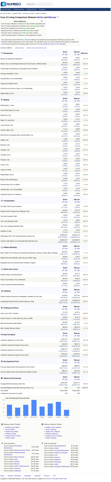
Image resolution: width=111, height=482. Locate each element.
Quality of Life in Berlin (12, 427)
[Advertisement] (97, 23)
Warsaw (52, 17)
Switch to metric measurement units (36, 48)
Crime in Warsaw (51, 429)
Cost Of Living (6, 9)
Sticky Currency (19, 48)
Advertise (37, 476)
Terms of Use (51, 478)
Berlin (40, 17)
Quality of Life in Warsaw (53, 427)
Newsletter (27, 476)
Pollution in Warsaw (52, 433)
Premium (42, 9)
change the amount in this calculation (54, 44)
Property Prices (19, 9)
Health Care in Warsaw (53, 431)
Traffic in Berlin (10, 438)
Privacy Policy (62, 478)
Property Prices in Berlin (13, 436)
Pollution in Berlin (10, 433)
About (2, 476)
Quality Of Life (31, 9)
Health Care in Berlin (11, 431)
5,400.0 (3, 42)
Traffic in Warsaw (51, 438)
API (54, 476)
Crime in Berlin (10, 429)
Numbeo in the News (14, 476)
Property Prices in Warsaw (54, 436)
